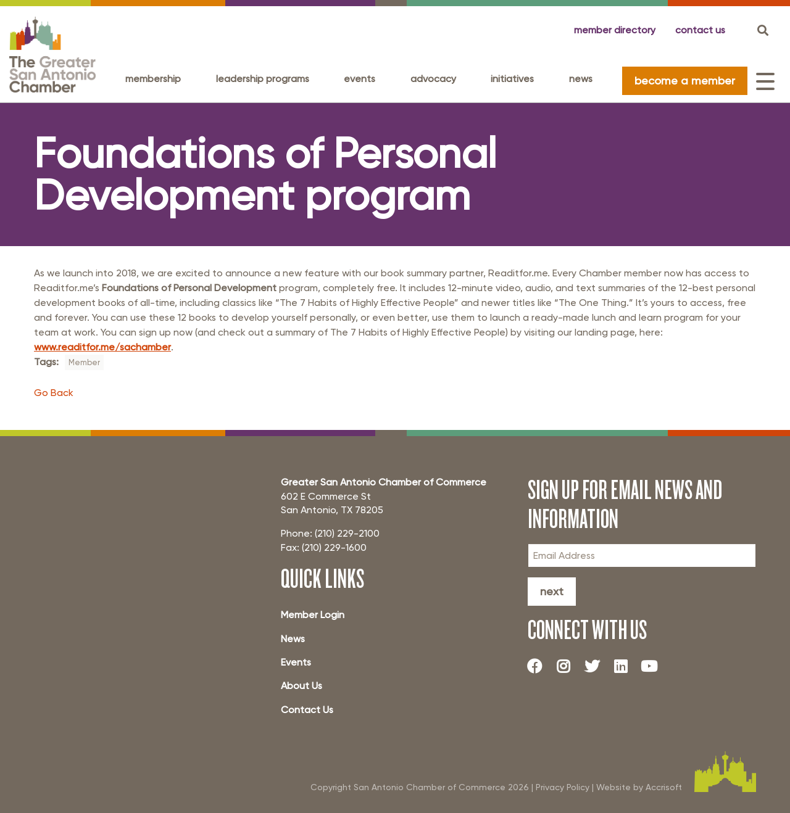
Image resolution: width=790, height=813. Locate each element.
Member (84, 362)
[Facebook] (539, 666)
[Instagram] (568, 666)
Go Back (53, 392)
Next (551, 591)
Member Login (312, 615)
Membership (153, 79)
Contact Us (307, 710)
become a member (684, 80)
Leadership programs (262, 79)
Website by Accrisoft (639, 787)
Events (359, 79)
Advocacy (433, 79)
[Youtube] (654, 666)
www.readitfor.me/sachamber (102, 347)
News (580, 79)
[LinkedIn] (625, 666)
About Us (301, 685)
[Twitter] (597, 666)
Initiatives (512, 79)
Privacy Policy (562, 787)
